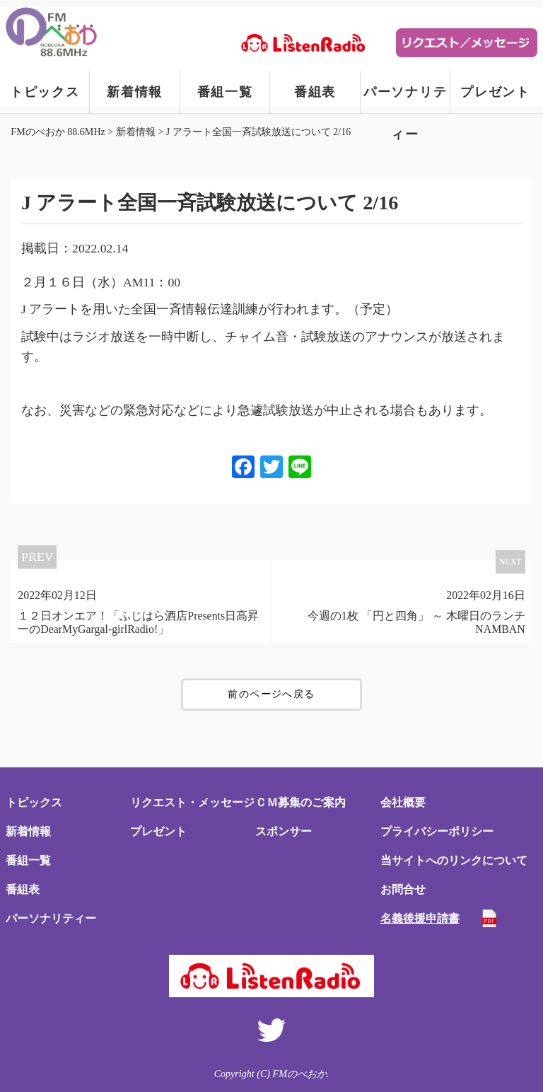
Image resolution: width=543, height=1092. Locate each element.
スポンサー (283, 831)
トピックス (45, 92)
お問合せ (403, 889)
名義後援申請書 (420, 918)
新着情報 (135, 92)
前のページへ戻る (271, 694)
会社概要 (403, 802)
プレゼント (495, 92)
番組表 (315, 92)
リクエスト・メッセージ (192, 802)
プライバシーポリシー (437, 831)
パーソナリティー (405, 99)
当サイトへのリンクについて (453, 860)
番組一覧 (225, 92)
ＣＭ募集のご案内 (300, 802)
